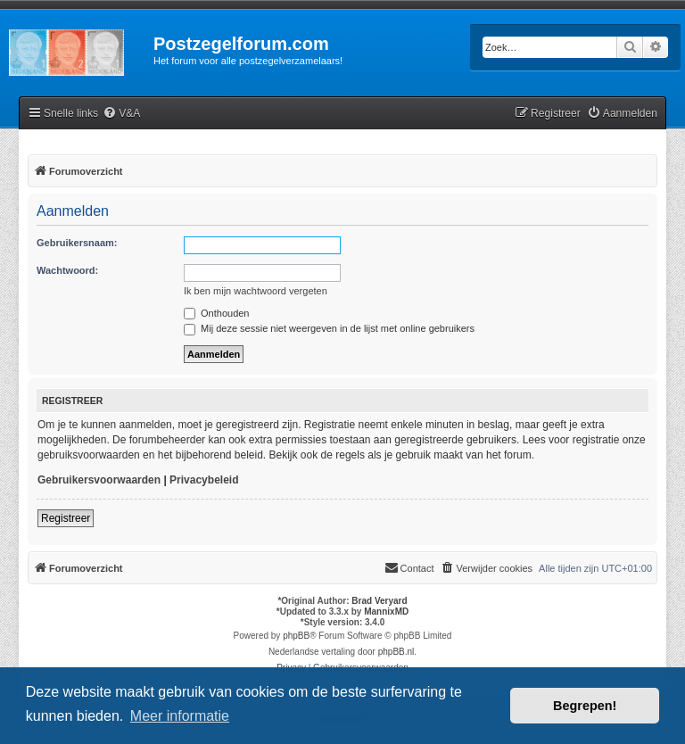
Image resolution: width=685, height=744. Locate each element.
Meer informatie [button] (179, 715)
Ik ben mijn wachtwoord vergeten (255, 290)
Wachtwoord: (67, 270)
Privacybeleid (203, 480)
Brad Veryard (379, 601)
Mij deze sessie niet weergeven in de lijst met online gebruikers (329, 328)
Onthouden (217, 313)
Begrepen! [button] (584, 706)
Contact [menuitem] (409, 567)
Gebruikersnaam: (77, 242)
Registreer (65, 518)
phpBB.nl (396, 652)
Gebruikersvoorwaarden (99, 480)
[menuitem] (121, 114)
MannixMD (386, 611)
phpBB (296, 636)
